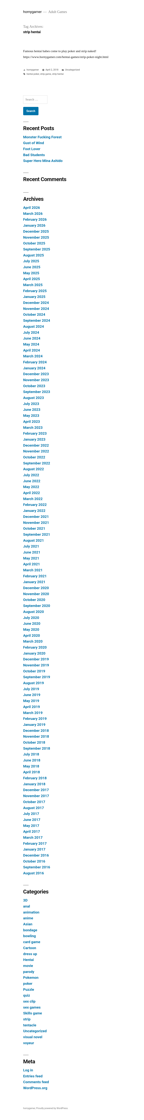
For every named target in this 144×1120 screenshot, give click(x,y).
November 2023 (36, 380)
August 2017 (33, 808)
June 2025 (31, 267)
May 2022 (31, 487)
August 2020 (33, 612)
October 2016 (34, 861)
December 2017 (36, 790)
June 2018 (31, 760)
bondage (30, 930)
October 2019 (34, 671)
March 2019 (33, 713)
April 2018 (31, 772)
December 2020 (36, 588)
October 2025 (34, 243)
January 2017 (34, 849)
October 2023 (34, 386)
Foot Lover (31, 149)
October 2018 (34, 742)
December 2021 (36, 517)
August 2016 (33, 873)
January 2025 (34, 297)
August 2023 (33, 398)
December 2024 (36, 303)
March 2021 (33, 570)
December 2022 (36, 445)
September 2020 (36, 606)
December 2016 (36, 855)
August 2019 (33, 683)
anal (26, 906)
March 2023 (33, 427)
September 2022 (36, 463)
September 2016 (36, 867)
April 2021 (31, 564)
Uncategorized (72, 69)
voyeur (28, 1043)
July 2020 (31, 618)
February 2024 (35, 362)
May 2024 (31, 344)
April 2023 (31, 421)
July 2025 (31, 261)
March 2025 (33, 285)
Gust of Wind (33, 143)
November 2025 (36, 237)
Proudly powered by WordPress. (52, 1108)
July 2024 (31, 332)
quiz (26, 995)
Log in (28, 1070)
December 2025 (36, 231)
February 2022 (35, 505)
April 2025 (31, 279)
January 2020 (34, 653)
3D (25, 900)
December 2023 (36, 374)
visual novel (32, 1037)
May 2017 (31, 826)
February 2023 (35, 433)
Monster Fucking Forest (42, 137)
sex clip (29, 1001)
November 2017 (36, 796)
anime (28, 918)
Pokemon (30, 977)
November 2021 (36, 522)
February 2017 (35, 843)
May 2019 (31, 701)
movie (28, 966)
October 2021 (34, 528)
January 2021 (34, 582)
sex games (32, 1007)
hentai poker (33, 74)
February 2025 (35, 291)
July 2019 (31, 689)
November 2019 (36, 665)
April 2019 (31, 707)
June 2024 (31, 338)
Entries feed (33, 1076)
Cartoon (29, 948)
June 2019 (31, 695)
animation (31, 912)
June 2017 (31, 820)
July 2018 (31, 754)
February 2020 (35, 647)
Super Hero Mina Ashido (43, 161)
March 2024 (33, 356)
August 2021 (33, 540)
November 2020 (36, 594)
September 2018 (36, 748)
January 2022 (34, 511)
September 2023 (36, 392)
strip (27, 1019)
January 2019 (34, 724)
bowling (29, 936)
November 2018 (36, 736)
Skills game (32, 1013)
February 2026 (35, 219)
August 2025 (33, 255)
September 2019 (36, 677)
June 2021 (31, 552)
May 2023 (31, 415)
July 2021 (31, 546)
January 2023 (34, 439)
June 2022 (31, 481)
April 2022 (31, 493)
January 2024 (34, 368)
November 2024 (36, 309)
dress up (30, 954)
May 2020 (31, 629)
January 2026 (34, 225)
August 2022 (33, 469)
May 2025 (31, 273)
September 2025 (36, 249)
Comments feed (36, 1082)
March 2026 (33, 213)
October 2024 (34, 314)
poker (27, 983)
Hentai (28, 960)
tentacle (29, 1025)
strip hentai (58, 74)
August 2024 (33, 326)
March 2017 (33, 837)
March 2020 (33, 641)
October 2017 (34, 802)
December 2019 (36, 659)
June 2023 (31, 409)
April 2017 (31, 831)
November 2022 (36, 451)
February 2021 (35, 576)
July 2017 (31, 814)
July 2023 (31, 404)
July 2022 (31, 475)
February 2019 (35, 718)
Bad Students (34, 155)
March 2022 (33, 499)
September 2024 (36, 320)
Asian (27, 924)
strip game (45, 74)
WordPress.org (35, 1088)
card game (31, 942)
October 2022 (34, 457)
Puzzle (28, 989)
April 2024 (31, 350)
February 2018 (35, 778)
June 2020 (31, 623)
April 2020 (31, 635)
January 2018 (34, 784)
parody (28, 972)
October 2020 (34, 600)
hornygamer (32, 12)
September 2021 (36, 534)
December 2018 (36, 730)
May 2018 (31, 766)
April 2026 (31, 207)
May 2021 (31, 558)
